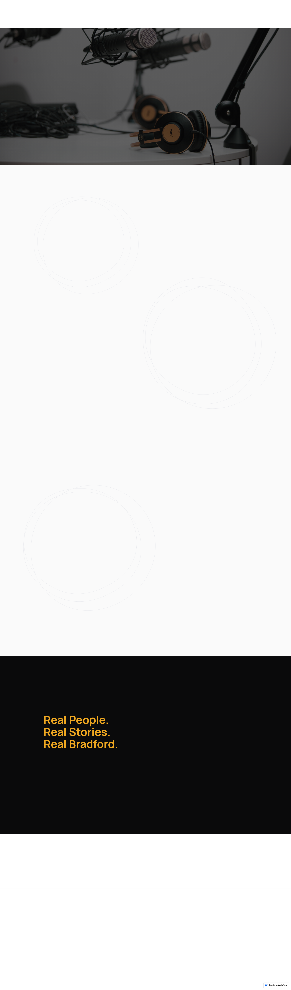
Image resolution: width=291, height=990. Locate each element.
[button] (65, 113)
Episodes (224, 14)
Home (48, 911)
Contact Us (247, 14)
